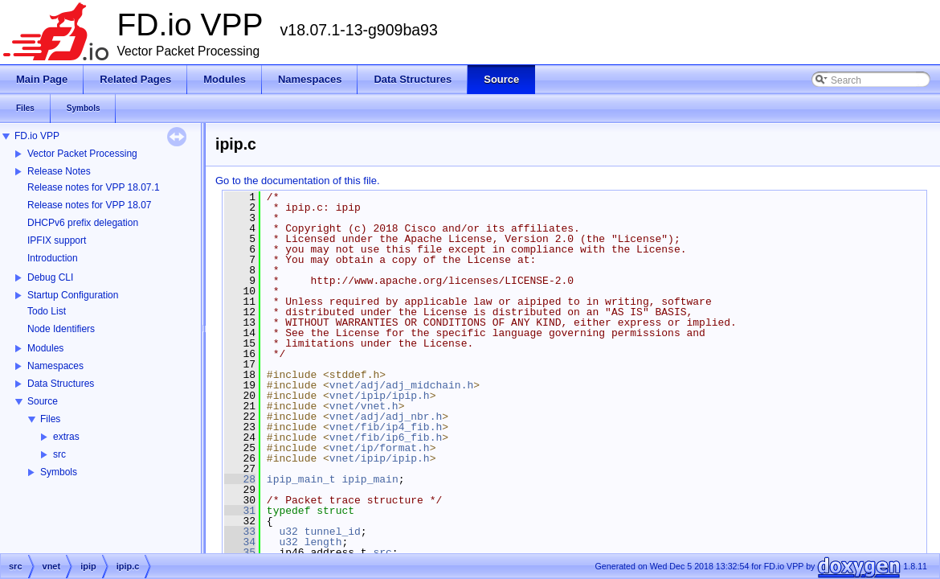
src (59, 454)
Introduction (52, 258)
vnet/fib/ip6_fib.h (385, 437)
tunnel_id (332, 531)
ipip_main (369, 479)
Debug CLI (50, 277)
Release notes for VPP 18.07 (89, 205)
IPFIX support (56, 240)
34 (239, 542)
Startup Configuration (72, 295)
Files (50, 419)
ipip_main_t (301, 479)
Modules (45, 348)
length (323, 542)
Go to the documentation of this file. (297, 181)
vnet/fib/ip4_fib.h (385, 427)
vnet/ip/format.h (379, 448)
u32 (288, 531)
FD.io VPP (36, 136)
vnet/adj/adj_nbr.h (385, 416)
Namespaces (55, 366)
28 (239, 479)
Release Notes (59, 171)
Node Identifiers (61, 329)
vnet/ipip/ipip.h (379, 395)
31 (239, 510)
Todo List (46, 311)
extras (66, 436)
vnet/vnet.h (363, 406)
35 (239, 552)
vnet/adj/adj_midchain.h (401, 385)
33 (239, 531)
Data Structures (60, 383)
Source (42, 401)
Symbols (58, 472)
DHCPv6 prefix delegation (82, 222)
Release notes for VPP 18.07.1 (93, 187)
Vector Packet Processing (82, 153)
